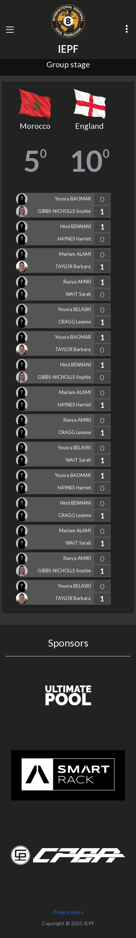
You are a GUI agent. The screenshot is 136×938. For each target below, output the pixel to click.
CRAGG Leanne (74, 322)
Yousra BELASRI (74, 309)
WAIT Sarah (78, 294)
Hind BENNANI (75, 226)
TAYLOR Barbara (73, 266)
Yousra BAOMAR (73, 199)
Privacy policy (68, 912)
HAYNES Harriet (74, 239)
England (89, 126)
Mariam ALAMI (75, 254)
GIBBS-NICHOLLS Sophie (64, 211)
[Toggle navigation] (9, 29)
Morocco (35, 126)
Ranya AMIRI (77, 282)
